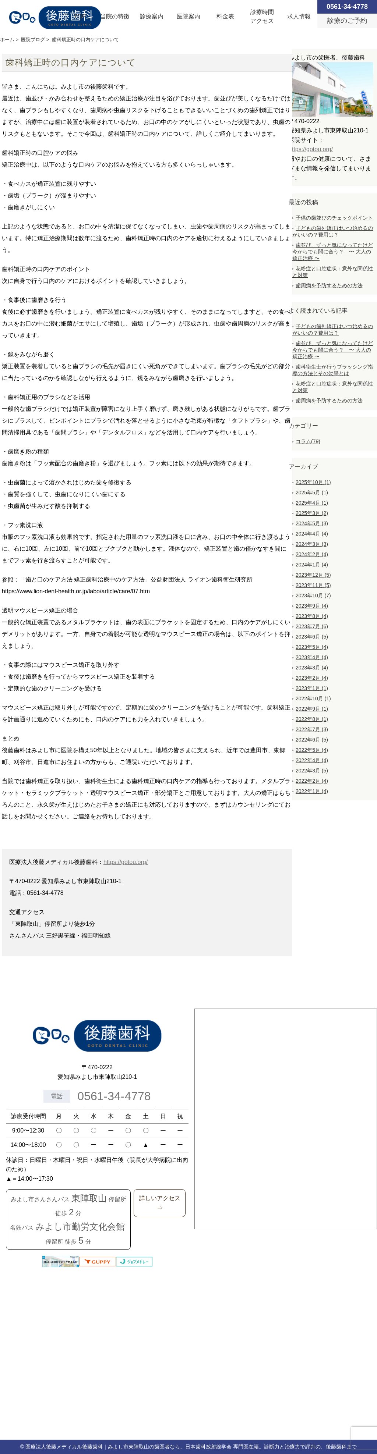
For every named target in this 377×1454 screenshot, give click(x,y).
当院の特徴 (115, 16)
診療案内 (151, 16)
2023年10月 (313, 595)
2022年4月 (312, 760)
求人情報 (299, 16)
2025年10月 (313, 482)
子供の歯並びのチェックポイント (334, 218)
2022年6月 (312, 740)
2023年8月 (312, 616)
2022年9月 (312, 709)
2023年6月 (312, 637)
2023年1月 (312, 688)
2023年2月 (312, 678)
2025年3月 (312, 513)
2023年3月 (312, 668)
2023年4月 (312, 657)
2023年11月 (313, 585)
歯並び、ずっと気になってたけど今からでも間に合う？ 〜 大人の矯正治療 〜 (332, 251)
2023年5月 (312, 647)
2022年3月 (312, 771)
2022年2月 (312, 781)
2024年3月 (312, 544)
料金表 (225, 16)
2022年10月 (313, 698)
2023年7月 (312, 626)
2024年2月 (312, 554)
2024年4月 (312, 534)
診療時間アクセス (262, 16)
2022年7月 (312, 729)
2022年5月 (312, 750)
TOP (80, 16)
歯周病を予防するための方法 (329, 285)
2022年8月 (312, 719)
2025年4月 (312, 503)
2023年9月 (312, 606)
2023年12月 (313, 575)
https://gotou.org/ (125, 862)
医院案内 (188, 16)
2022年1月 (312, 791)
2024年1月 (312, 565)
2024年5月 (312, 523)
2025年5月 (312, 492)
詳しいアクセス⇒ (159, 1203)
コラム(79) (308, 441)
